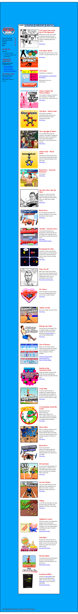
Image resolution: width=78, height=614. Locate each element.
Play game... (42, 239)
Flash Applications (8, 67)
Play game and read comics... (46, 279)
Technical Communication (10, 71)
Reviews (4, 41)
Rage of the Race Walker (45, 360)
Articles (4, 43)
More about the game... (45, 531)
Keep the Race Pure (44, 358)
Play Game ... (42, 43)
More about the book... (44, 584)
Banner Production (8, 66)
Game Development (9, 69)
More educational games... (45, 241)
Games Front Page (7, 38)
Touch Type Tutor (6, 77)
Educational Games (7, 40)
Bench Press (50, 333)
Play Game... (42, 57)
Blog (3, 45)
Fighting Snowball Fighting (45, 356)
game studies (48, 576)
